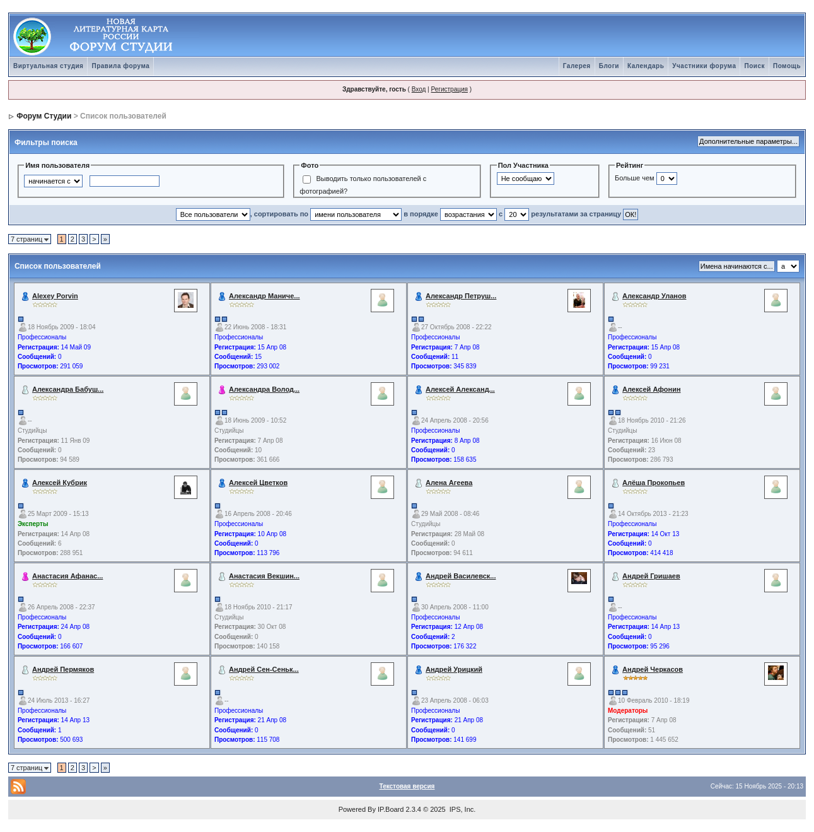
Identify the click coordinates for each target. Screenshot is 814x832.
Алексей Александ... (460, 389)
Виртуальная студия (48, 65)
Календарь (645, 65)
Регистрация (449, 89)
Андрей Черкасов (652, 669)
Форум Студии (43, 116)
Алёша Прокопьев (653, 482)
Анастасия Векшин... (264, 576)
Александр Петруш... (461, 296)
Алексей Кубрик (59, 482)
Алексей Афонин (651, 389)
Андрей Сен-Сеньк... (264, 669)
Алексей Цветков (258, 482)
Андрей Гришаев (651, 576)
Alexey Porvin (55, 296)
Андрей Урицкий (454, 669)
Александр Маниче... (264, 296)
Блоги (609, 65)
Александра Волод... (264, 389)
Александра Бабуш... (67, 389)
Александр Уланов (654, 296)
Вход (419, 89)
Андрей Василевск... (461, 576)
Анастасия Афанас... (67, 576)
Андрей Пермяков (63, 669)
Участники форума (704, 65)
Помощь (787, 65)
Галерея (577, 65)
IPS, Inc (462, 809)
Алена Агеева (449, 482)
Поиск (754, 65)
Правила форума (120, 65)
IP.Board (391, 809)
